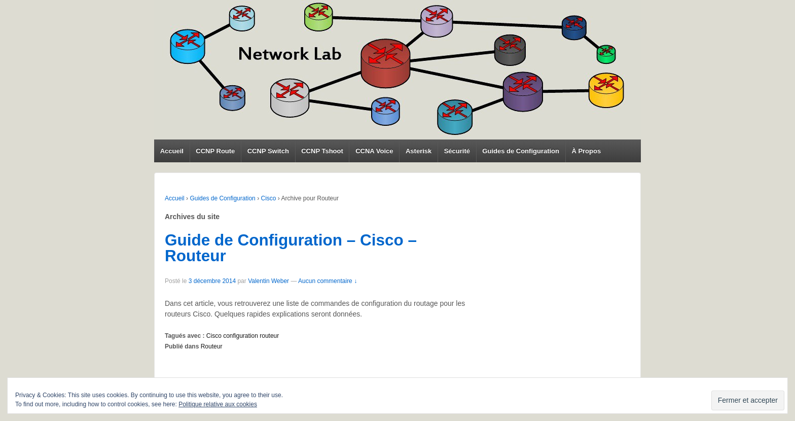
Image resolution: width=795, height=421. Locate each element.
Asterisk (418, 151)
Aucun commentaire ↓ (327, 281)
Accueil (172, 151)
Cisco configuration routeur (242, 335)
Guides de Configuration (520, 151)
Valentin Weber (268, 281)
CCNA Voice (374, 151)
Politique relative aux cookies (217, 404)
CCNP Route (215, 151)
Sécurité (457, 151)
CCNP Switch (268, 151)
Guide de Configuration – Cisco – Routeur (291, 248)
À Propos (586, 151)
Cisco (268, 198)
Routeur (212, 346)
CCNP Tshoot (322, 151)
